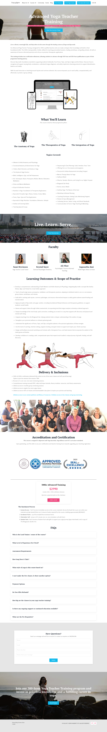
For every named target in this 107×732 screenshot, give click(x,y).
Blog (51, 3)
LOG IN (94, 3)
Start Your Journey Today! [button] (53, 30)
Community (41, 3)
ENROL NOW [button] (53, 502)
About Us (25, 3)
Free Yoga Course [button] (70, 2)
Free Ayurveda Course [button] (83, 2)
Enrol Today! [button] (53, 707)
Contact (13, 728)
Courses (33, 3)
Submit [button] (53, 665)
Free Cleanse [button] (58, 2)
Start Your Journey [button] (53, 234)
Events (47, 3)
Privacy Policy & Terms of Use (18, 727)
